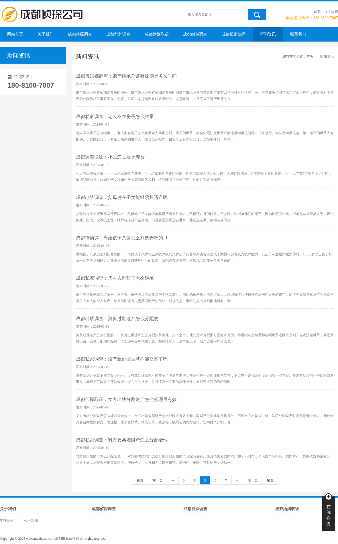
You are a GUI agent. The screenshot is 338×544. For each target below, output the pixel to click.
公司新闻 (31, 520)
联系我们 (298, 34)
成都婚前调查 (195, 34)
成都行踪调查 (118, 34)
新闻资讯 (268, 34)
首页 (317, 12)
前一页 (157, 480)
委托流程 (7, 520)
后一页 (252, 480)
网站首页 (15, 34)
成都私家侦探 (233, 34)
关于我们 (46, 34)
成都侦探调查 (80, 34)
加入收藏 (331, 12)
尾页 (270, 480)
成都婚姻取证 (157, 34)
